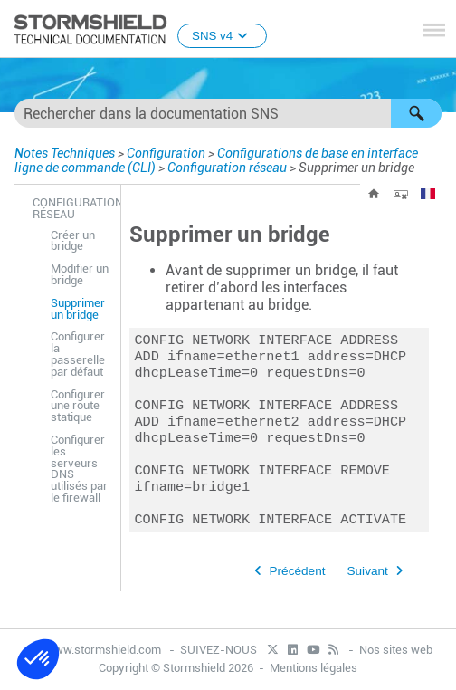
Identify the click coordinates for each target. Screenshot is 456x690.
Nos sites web (395, 649)
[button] (416, 113)
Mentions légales (313, 669)
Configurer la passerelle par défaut (78, 354)
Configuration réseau (227, 167)
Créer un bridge (73, 241)
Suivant (367, 592)
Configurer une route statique (78, 406)
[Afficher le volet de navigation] (434, 30)
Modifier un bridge (80, 274)
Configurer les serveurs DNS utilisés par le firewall (79, 468)
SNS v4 (222, 36)
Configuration (166, 153)
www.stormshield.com (94, 649)
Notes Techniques (64, 153)
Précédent (298, 592)
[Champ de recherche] (228, 113)
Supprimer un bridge (78, 308)
